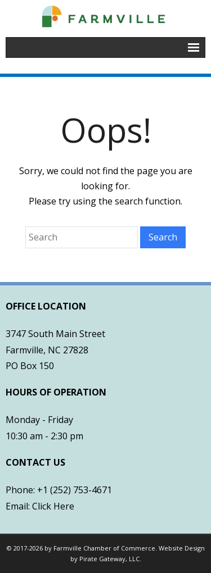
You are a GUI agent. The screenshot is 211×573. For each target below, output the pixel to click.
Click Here (53, 506)
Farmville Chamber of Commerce (104, 548)
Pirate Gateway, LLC (109, 558)
